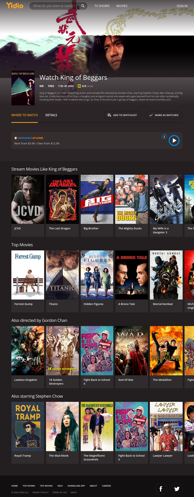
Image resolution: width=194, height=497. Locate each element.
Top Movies (46, 485)
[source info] (163, 136)
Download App (76, 485)
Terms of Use (59, 492)
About (93, 485)
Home (14, 485)
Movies (122, 6)
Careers (106, 485)
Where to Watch (24, 115)
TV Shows (102, 6)
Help (60, 485)
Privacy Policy (40, 492)
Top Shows (29, 485)
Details (51, 115)
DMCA (73, 492)
